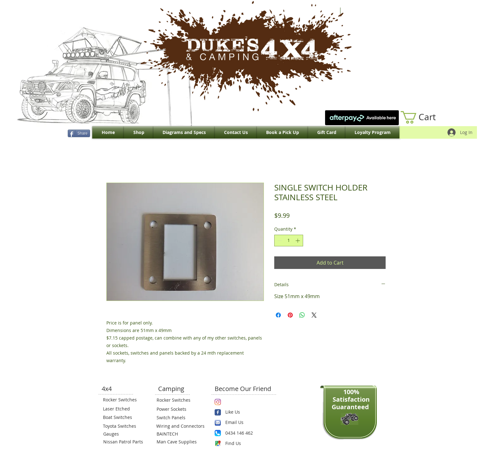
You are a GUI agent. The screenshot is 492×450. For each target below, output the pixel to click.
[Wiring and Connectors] (180, 426)
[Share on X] (314, 315)
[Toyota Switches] (121, 426)
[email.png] (218, 423)
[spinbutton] (288, 240)
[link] (425, 117)
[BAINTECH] (175, 434)
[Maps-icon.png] (218, 443)
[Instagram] (218, 402)
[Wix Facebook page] (218, 412)
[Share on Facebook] (278, 315)
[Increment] (298, 240)
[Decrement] (279, 240)
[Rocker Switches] (121, 400)
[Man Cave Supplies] (180, 442)
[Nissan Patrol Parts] (122, 442)
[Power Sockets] (175, 409)
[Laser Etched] (121, 409)
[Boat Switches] (121, 417)
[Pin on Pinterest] (290, 315)
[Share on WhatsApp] (302, 315)
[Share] (79, 133)
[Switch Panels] (175, 418)
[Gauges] (122, 434)
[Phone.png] (218, 433)
